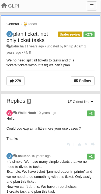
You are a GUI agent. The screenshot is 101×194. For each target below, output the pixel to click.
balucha (17, 46)
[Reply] (68, 144)
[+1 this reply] (79, 144)
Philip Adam (73, 46)
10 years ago (46, 113)
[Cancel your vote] (86, 144)
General (12, 24)
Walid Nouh (27, 113)
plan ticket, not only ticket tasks (27, 37)
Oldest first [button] (80, 102)
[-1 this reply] (93, 144)
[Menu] (92, 6)
